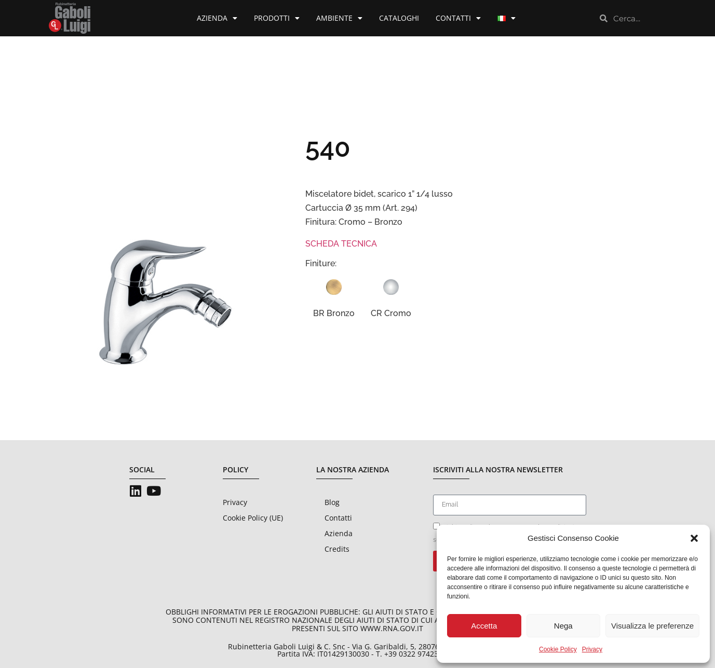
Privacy (592, 649)
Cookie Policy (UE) (253, 518)
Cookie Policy (558, 649)
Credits (337, 549)
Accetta (484, 625)
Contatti (458, 18)
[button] (694, 538)
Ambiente (339, 18)
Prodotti (277, 18)
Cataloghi (399, 18)
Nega (563, 625)
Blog (332, 502)
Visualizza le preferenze (652, 625)
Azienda (217, 18)
